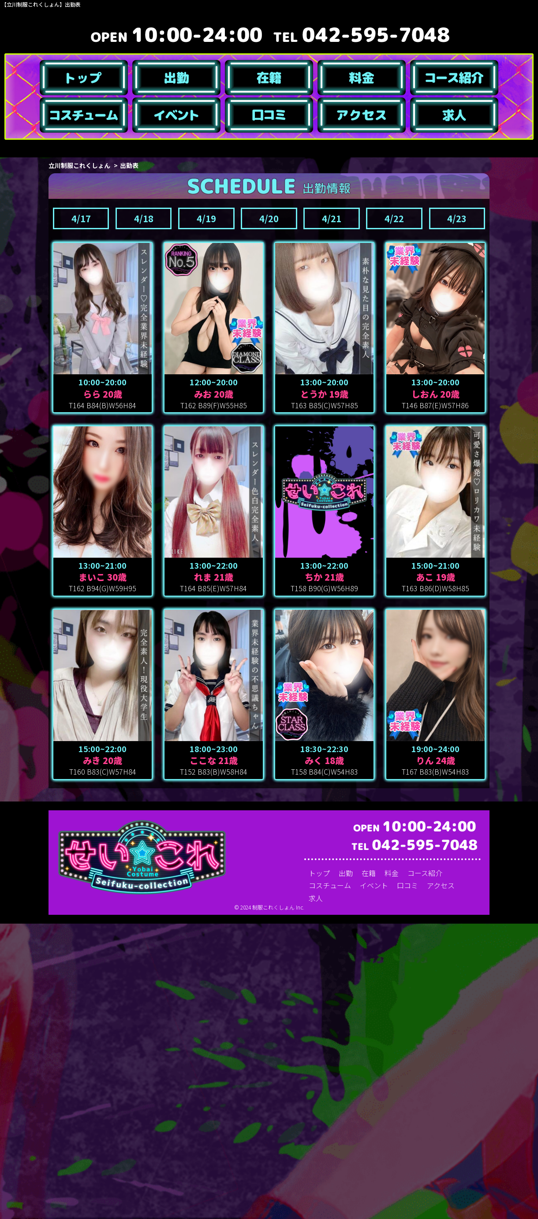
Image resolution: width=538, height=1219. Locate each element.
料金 (392, 1168)
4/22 (394, 513)
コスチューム (330, 1181)
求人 (316, 1193)
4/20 (269, 513)
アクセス (441, 1181)
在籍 (369, 1168)
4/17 (81, 513)
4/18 (143, 513)
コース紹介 (424, 1168)
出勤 (346, 1168)
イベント (374, 1181)
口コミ (407, 1181)
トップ (319, 1168)
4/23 (457, 513)
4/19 (206, 513)
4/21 (331, 513)
